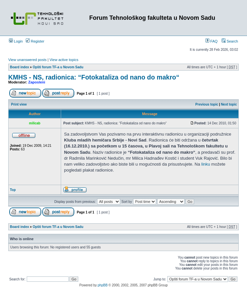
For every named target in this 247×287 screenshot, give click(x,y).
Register (35, 41)
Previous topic (206, 104)
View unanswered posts (27, 60)
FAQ (211, 41)
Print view (19, 104)
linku (205, 164)
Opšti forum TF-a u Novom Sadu (58, 67)
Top (13, 190)
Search (230, 41)
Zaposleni (36, 82)
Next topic (229, 104)
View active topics (64, 60)
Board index (19, 67)
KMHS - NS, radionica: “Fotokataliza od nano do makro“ (93, 77)
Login (16, 41)
